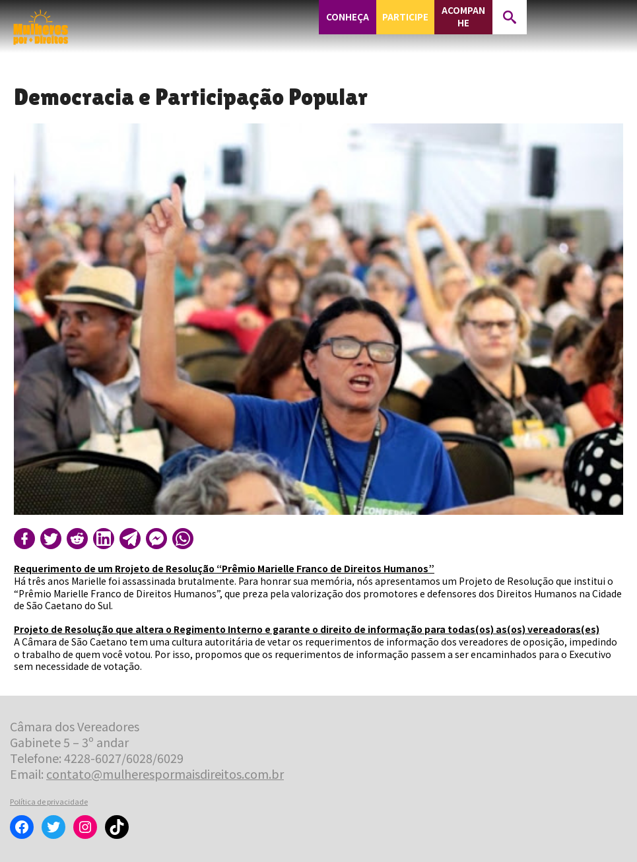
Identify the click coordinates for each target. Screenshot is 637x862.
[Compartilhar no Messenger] (156, 538)
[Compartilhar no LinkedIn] (103, 538)
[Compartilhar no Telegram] (130, 538)
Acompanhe (463, 16)
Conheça (347, 17)
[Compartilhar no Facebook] (24, 538)
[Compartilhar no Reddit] (77, 538)
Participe (405, 17)
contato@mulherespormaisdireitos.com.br (165, 773)
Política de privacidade (49, 801)
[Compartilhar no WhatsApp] (182, 538)
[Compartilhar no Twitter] (50, 538)
